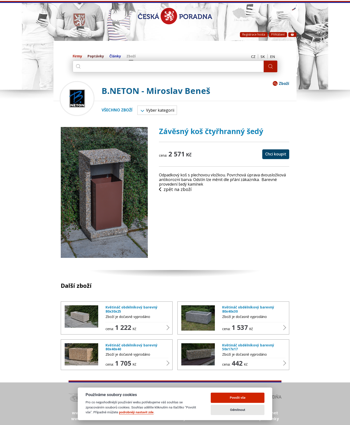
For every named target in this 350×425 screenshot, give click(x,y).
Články (115, 56)
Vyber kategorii (157, 110)
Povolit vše (237, 397)
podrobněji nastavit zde (136, 412)
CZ (253, 56)
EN (272, 56)
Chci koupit (275, 154)
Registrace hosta (253, 34)
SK (263, 56)
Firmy (77, 56)
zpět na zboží (175, 189)
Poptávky (96, 56)
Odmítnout (237, 410)
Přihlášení (278, 34)
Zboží (131, 56)
